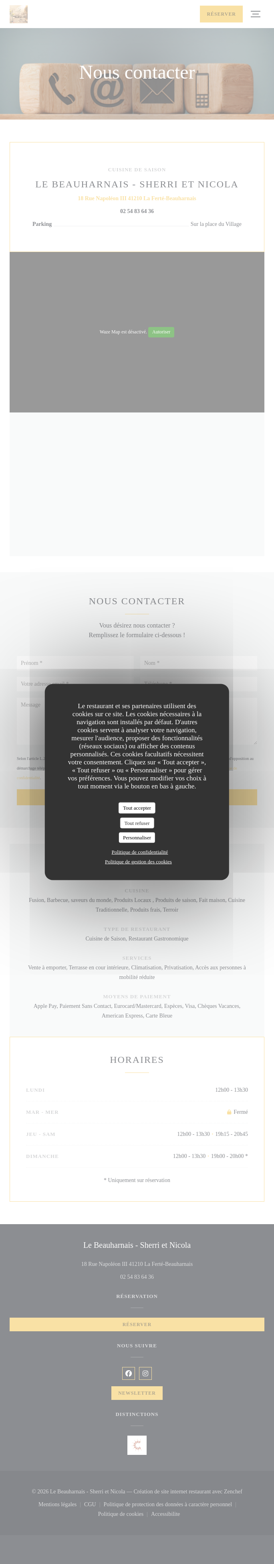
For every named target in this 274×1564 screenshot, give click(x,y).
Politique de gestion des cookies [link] (138, 861)
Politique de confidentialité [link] (140, 852)
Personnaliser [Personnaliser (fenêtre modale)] (137, 838)
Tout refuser (137, 823)
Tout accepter (137, 808)
